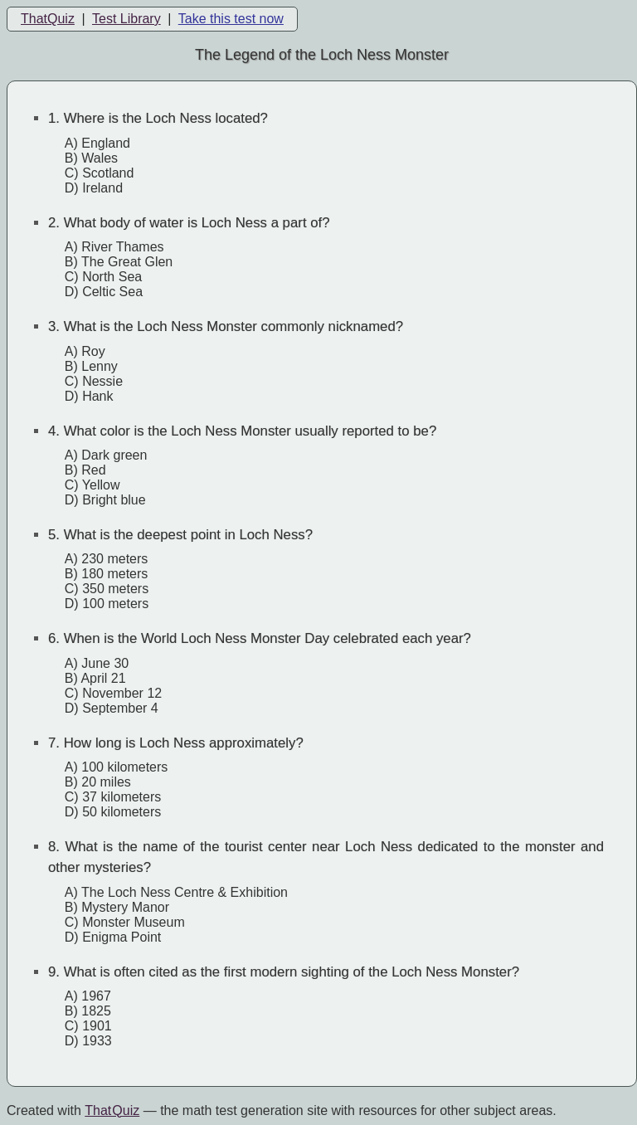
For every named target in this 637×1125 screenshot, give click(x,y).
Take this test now (231, 19)
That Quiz (112, 1110)
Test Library (126, 19)
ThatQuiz (48, 19)
